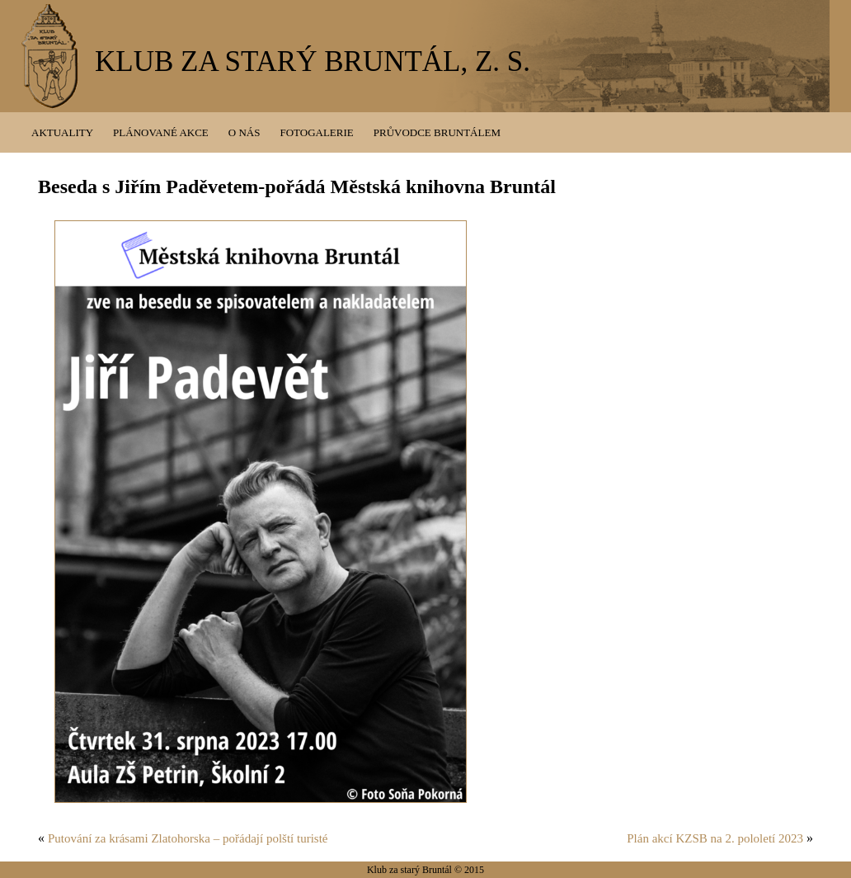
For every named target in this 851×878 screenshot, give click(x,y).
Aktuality (62, 132)
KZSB (49, 58)
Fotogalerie (316, 132)
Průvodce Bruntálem (437, 132)
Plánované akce (161, 132)
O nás (244, 132)
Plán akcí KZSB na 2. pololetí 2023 (715, 838)
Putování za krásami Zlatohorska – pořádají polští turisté (188, 838)
